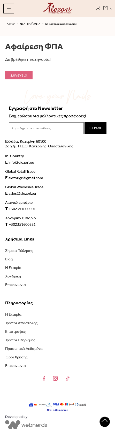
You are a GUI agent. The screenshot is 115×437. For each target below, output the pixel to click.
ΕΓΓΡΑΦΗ (95, 128)
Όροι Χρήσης (16, 357)
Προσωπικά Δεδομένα (24, 348)
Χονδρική (13, 276)
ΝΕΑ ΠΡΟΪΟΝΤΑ (30, 24)
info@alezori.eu (19, 162)
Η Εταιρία (13, 267)
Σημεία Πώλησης (19, 250)
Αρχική (11, 24)
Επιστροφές (15, 331)
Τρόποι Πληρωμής (20, 340)
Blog (9, 259)
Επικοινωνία (15, 284)
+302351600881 (20, 224)
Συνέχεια (18, 75)
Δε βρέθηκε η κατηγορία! (60, 24)
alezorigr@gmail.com (24, 177)
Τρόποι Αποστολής (21, 323)
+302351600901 (20, 208)
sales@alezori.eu (20, 193)
